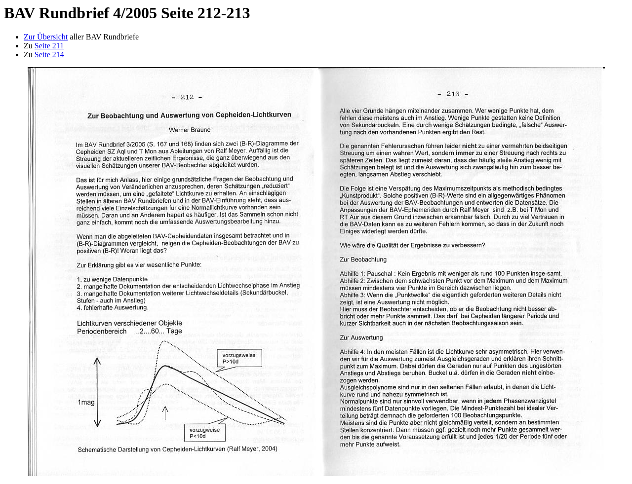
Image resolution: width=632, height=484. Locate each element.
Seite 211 (49, 45)
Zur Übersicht (46, 37)
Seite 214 (49, 54)
